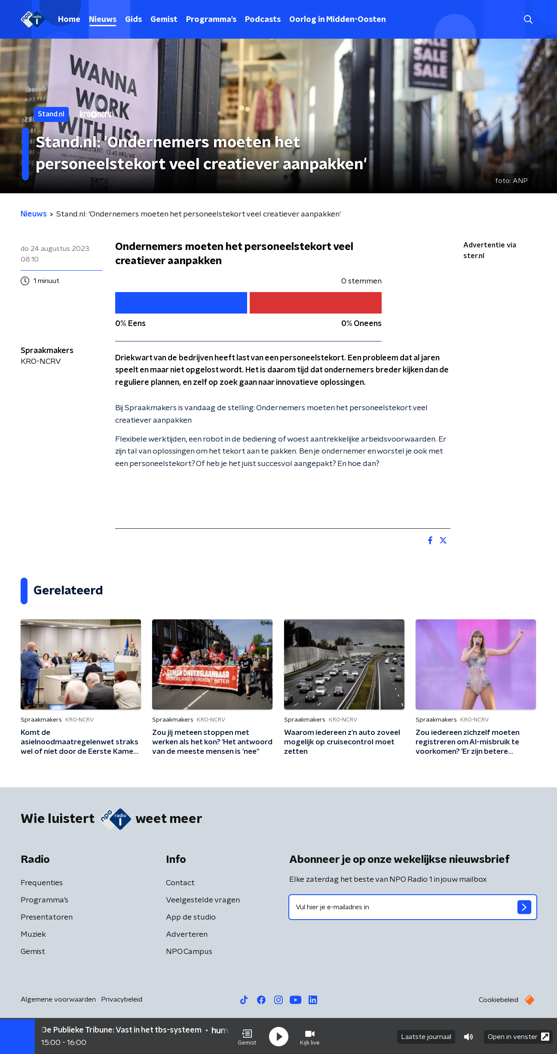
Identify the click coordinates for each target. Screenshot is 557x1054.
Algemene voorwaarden (58, 999)
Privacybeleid (121, 999)
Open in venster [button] (518, 1036)
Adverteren (187, 934)
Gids (133, 20)
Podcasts (263, 20)
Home (69, 20)
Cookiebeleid (498, 999)
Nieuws (102, 20)
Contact (180, 883)
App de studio (191, 917)
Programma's (211, 20)
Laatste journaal (426, 1036)
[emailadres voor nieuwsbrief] (412, 907)
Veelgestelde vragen (203, 900)
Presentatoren (47, 917)
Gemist (164, 20)
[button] (247, 1036)
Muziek (33, 934)
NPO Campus (189, 952)
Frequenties (42, 883)
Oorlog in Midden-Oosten (337, 20)
